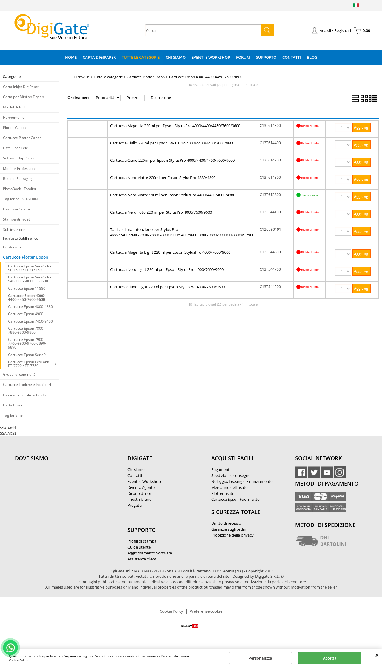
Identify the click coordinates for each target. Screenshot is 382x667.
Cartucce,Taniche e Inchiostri (27, 384)
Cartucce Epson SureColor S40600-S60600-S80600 (30, 279)
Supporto (266, 57)
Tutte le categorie (141, 57)
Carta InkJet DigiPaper (21, 86)
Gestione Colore (16, 209)
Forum (243, 57)
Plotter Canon (14, 127)
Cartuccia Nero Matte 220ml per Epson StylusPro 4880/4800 (162, 177)
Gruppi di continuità (19, 374)
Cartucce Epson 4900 (25, 313)
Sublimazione (14, 229)
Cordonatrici (13, 246)
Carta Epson (13, 405)
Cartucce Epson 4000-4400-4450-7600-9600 (26, 297)
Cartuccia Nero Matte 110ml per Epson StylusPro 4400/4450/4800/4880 (172, 195)
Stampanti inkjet (16, 219)
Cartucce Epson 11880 (26, 288)
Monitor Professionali (20, 168)
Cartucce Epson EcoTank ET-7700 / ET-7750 (28, 363)
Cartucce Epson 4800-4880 (30, 306)
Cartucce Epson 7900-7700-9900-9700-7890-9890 (27, 343)
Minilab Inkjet (14, 107)
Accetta (330, 658)
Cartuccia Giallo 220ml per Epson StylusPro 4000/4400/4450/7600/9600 (172, 143)
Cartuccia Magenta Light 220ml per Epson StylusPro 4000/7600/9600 (170, 252)
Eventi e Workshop (211, 57)
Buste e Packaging (18, 178)
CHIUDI (377, 655)
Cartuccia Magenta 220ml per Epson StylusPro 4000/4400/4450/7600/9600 (175, 125)
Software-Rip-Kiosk (18, 158)
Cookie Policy (18, 660)
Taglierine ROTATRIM (20, 198)
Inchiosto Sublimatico (20, 238)
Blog (312, 57)
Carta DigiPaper (99, 57)
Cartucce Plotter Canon (22, 137)
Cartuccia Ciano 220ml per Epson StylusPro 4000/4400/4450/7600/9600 (172, 160)
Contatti (291, 57)
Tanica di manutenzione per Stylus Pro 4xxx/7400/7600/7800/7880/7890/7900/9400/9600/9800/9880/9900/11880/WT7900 (182, 232)
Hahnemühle (13, 117)
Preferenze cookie (206, 611)
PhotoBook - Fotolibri (20, 188)
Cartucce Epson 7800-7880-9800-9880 (26, 330)
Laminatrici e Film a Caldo (24, 395)
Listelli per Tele (15, 147)
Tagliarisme (13, 415)
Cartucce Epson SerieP (27, 354)
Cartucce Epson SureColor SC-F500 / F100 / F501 (30, 268)
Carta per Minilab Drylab (23, 96)
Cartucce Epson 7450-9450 (30, 321)
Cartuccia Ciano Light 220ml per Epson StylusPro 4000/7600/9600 (167, 286)
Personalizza (260, 658)
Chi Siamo (176, 57)
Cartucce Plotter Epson (25, 257)
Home (71, 57)
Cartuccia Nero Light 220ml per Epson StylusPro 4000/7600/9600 (167, 269)
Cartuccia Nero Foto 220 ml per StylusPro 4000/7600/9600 (161, 212)
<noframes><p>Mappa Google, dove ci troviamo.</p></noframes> (59, 497)
